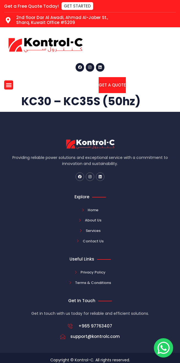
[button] (77, 6)
